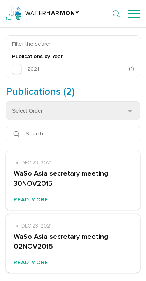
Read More (31, 199)
